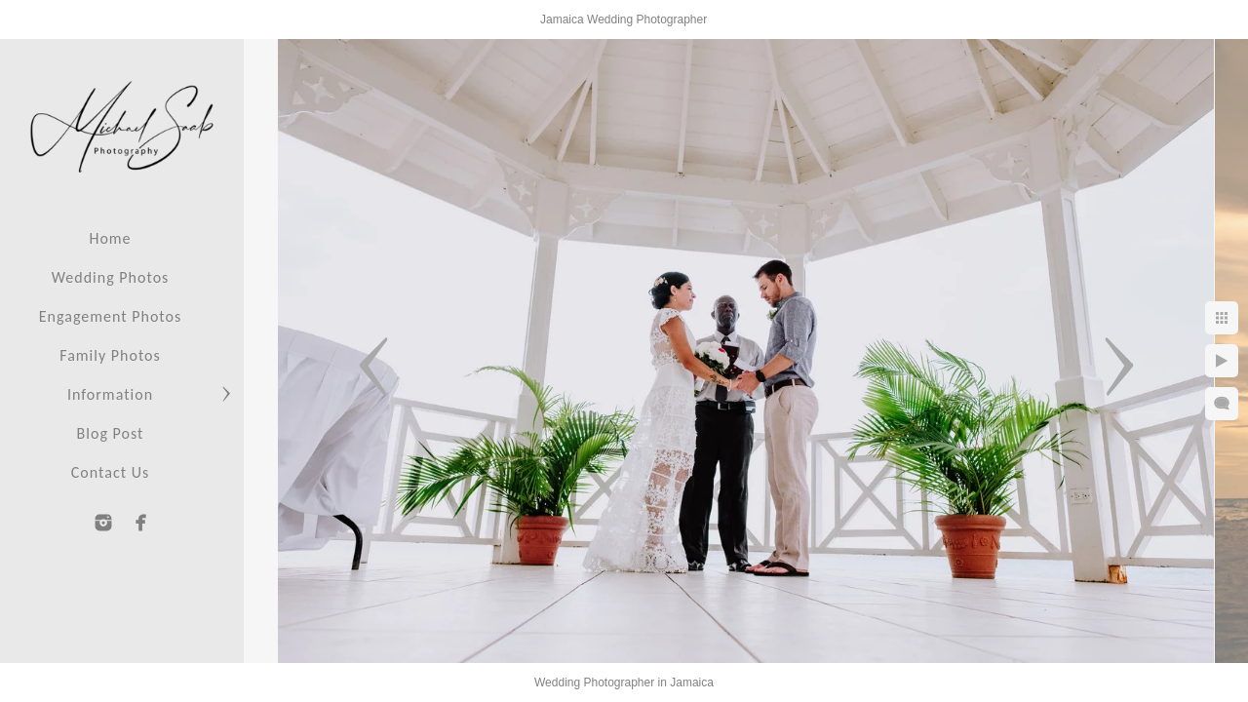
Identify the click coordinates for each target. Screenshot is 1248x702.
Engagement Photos (110, 316)
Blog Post (110, 433)
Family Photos (110, 355)
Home (110, 238)
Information (110, 394)
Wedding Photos (111, 277)
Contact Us (110, 472)
